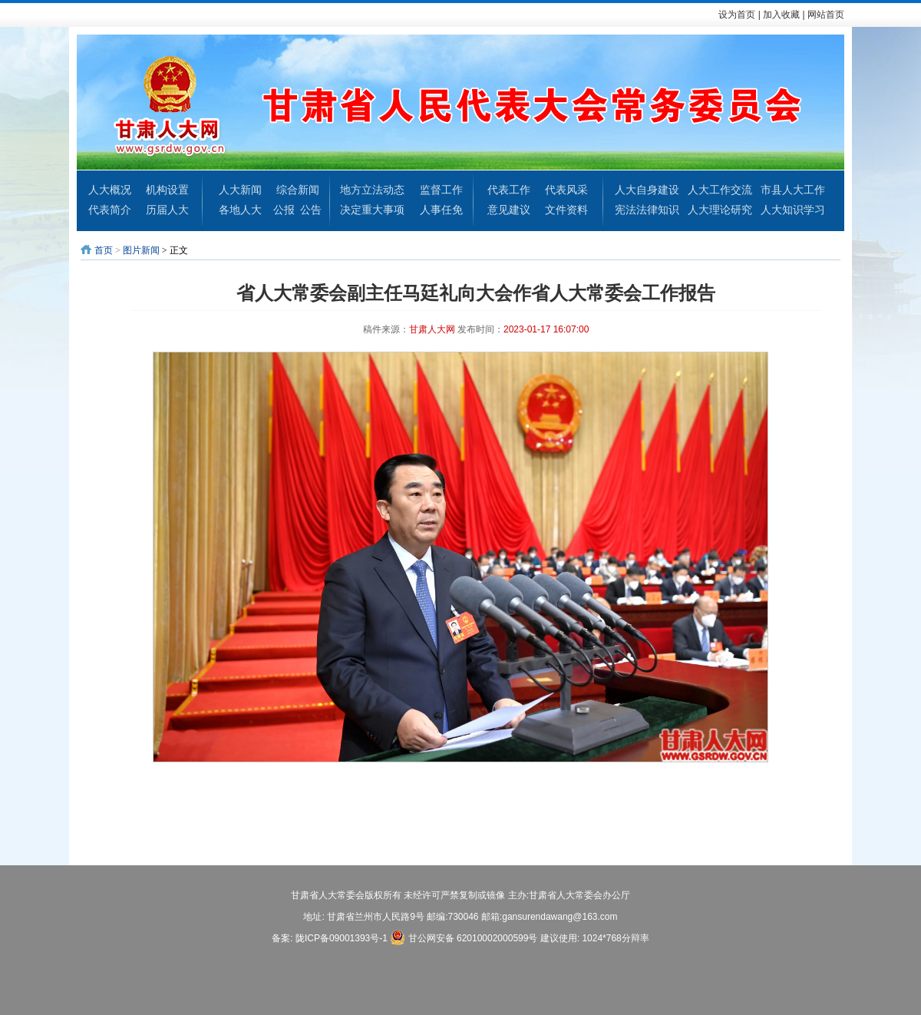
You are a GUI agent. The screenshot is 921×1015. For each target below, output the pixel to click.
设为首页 (736, 14)
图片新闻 (141, 250)
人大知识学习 (793, 209)
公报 (284, 209)
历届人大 (167, 209)
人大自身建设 (647, 189)
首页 (103, 250)
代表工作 (508, 189)
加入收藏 (781, 14)
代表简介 (109, 209)
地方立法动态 (372, 189)
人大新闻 (240, 189)
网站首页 (825, 14)
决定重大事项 (372, 209)
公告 (311, 209)
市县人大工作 (793, 189)
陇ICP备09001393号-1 (341, 938)
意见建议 (508, 209)
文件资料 (566, 209)
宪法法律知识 (647, 209)
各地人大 (240, 209)
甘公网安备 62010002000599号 (463, 937)
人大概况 (109, 189)
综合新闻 (297, 189)
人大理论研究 (720, 209)
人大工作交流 (720, 189)
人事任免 (441, 209)
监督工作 (441, 189)
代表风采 (566, 189)
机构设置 (167, 189)
